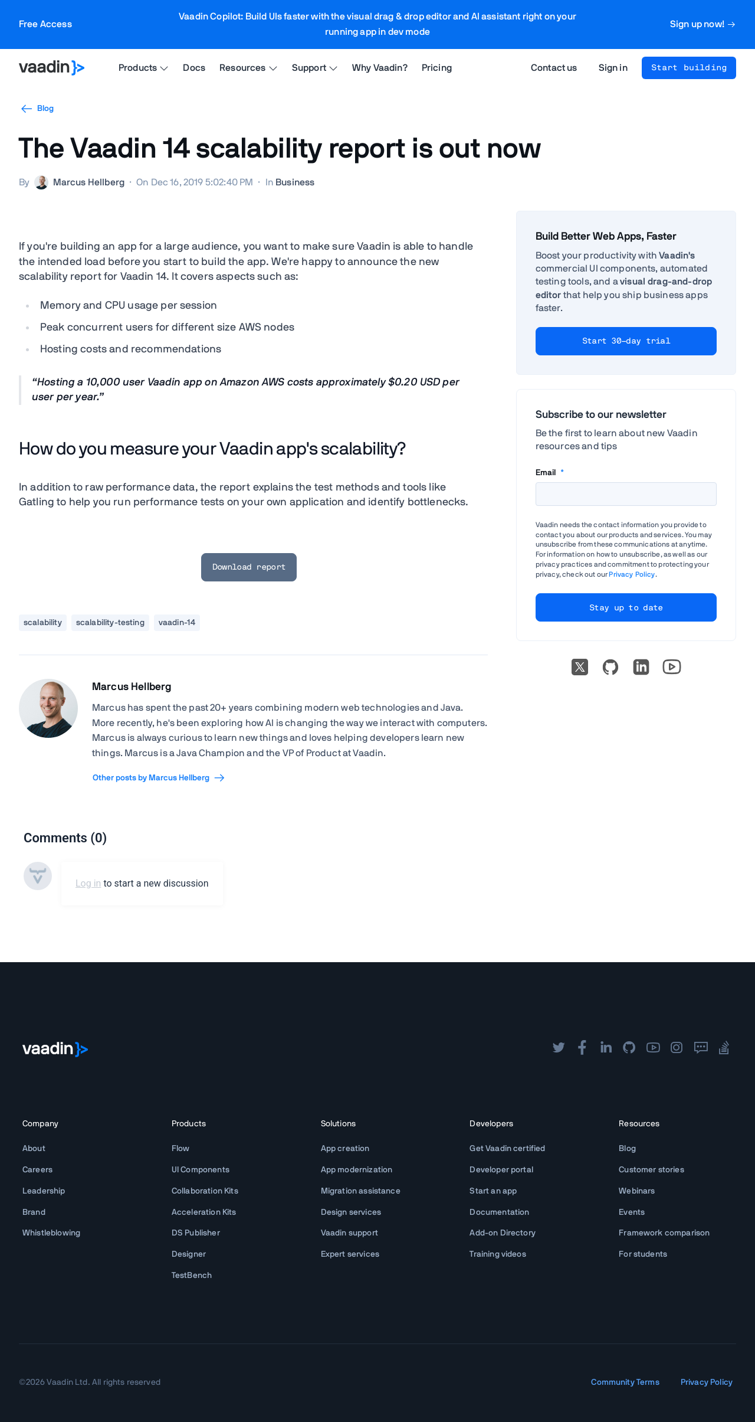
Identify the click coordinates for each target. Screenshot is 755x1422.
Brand (33, 1212)
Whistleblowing (51, 1233)
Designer (189, 1254)
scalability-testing (110, 623)
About (33, 1149)
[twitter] (558, 1049)
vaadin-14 (177, 623)
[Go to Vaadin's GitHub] (610, 667)
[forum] (701, 1049)
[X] (580, 667)
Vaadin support (349, 1233)
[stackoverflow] (724, 1049)
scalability (43, 623)
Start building (689, 68)
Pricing (437, 68)
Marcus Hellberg (132, 687)
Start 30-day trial (626, 341)
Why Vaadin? (380, 68)
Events (632, 1212)
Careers (37, 1170)
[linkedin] (641, 667)
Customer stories (651, 1170)
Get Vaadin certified (507, 1149)
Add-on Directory (503, 1233)
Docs (194, 68)
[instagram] (676, 1049)
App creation (345, 1149)
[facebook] (582, 1049)
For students (643, 1254)
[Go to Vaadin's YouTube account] (672, 667)
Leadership (43, 1191)
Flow (181, 1149)
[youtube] (653, 1049)
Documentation (499, 1212)
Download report (249, 567)
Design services (351, 1212)
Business (294, 182)
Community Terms (625, 1382)
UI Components (200, 1170)
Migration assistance (361, 1191)
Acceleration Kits (204, 1212)
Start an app (493, 1191)
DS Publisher (196, 1233)
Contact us (554, 68)
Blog (36, 109)
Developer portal (501, 1170)
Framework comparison (664, 1233)
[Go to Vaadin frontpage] (55, 1049)
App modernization (357, 1170)
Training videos (498, 1254)
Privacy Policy (632, 574)
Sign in (613, 68)
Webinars (637, 1191)
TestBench (192, 1275)
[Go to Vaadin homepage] (51, 68)
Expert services (350, 1254)
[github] (629, 1049)
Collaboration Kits (205, 1191)
